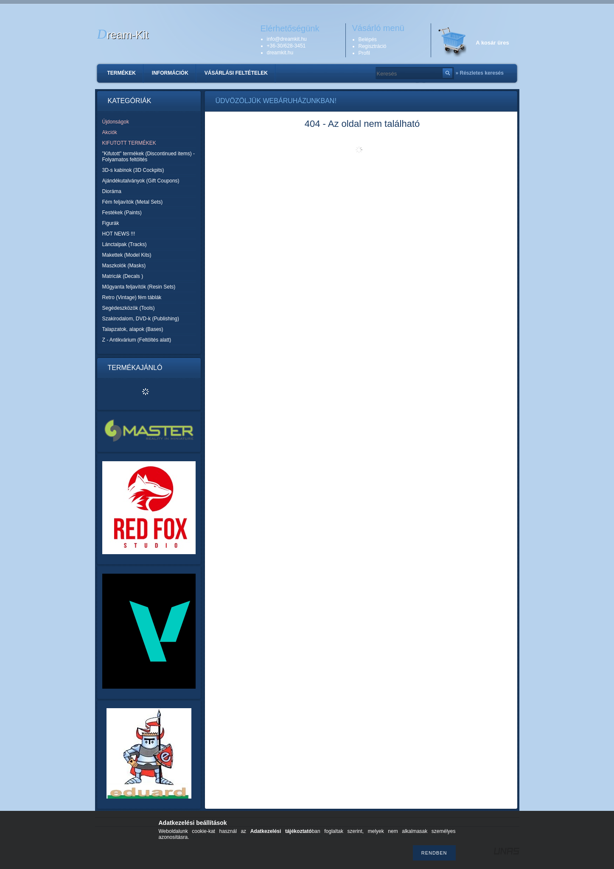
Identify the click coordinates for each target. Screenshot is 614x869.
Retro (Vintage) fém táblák (132, 297)
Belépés (368, 39)
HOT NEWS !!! (118, 234)
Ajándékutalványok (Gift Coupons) (140, 181)
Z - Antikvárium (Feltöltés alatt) (136, 340)
